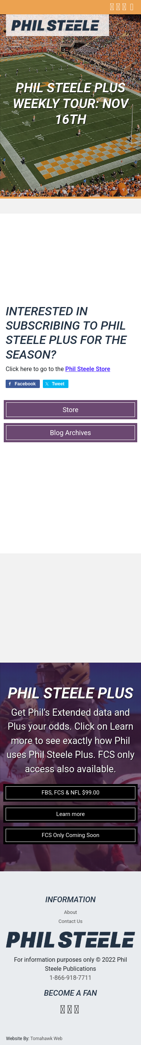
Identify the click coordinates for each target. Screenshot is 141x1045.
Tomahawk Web (46, 1038)
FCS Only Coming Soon (71, 835)
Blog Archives (70, 433)
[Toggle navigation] (16, 43)
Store (70, 410)
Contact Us (71, 921)
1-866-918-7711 (70, 977)
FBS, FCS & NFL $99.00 (71, 792)
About (70, 912)
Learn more (70, 814)
